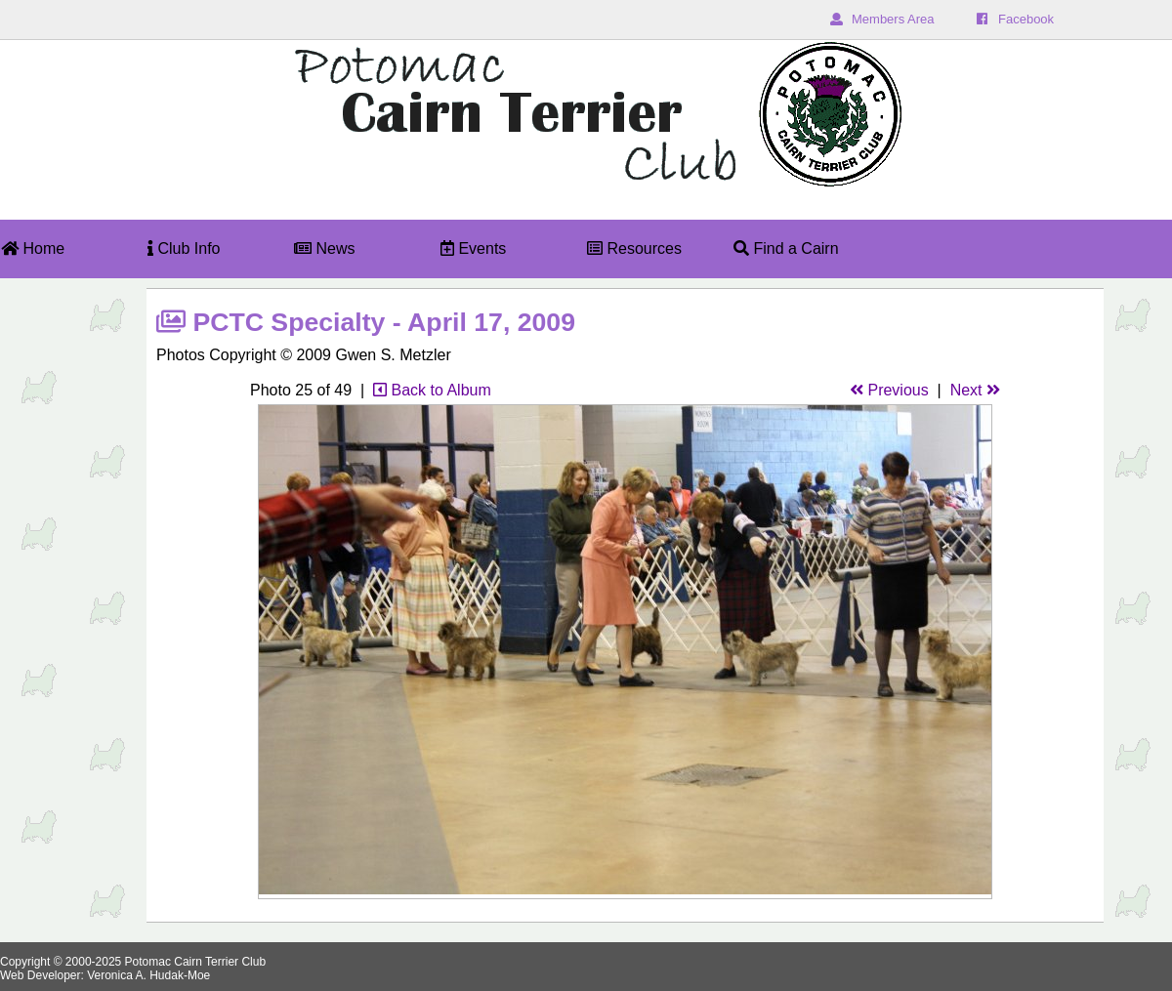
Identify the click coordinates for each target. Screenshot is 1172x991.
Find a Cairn (786, 248)
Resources (634, 248)
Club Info (183, 248)
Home (32, 248)
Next (975, 390)
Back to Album (432, 390)
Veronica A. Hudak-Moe (148, 975)
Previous (889, 390)
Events (473, 248)
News (324, 248)
